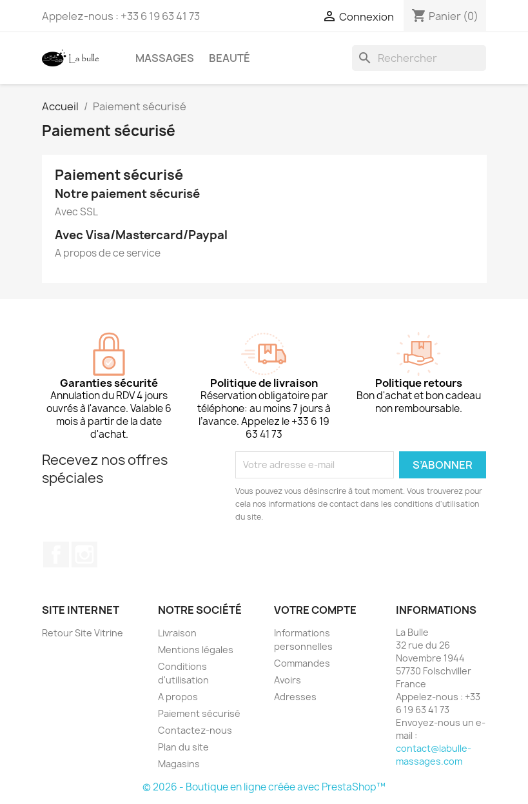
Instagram (84, 554)
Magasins (179, 764)
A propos (178, 697)
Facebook (56, 554)
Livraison (177, 633)
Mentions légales (195, 649)
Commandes (302, 663)
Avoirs (287, 680)
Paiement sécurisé (199, 713)
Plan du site (183, 747)
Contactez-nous (195, 730)
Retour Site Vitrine (82, 633)
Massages (164, 58)
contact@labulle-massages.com (433, 754)
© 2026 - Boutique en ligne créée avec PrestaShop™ (264, 787)
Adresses (295, 697)
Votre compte (315, 610)
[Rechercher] (419, 58)
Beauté (229, 58)
